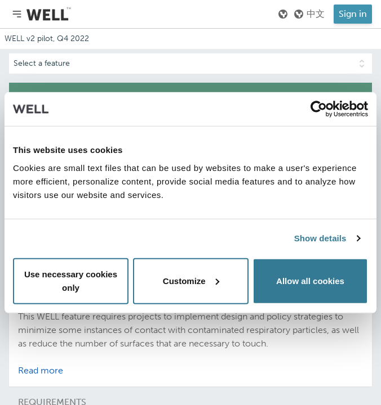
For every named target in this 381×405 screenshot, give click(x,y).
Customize (191, 280)
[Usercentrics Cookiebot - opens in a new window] (318, 109)
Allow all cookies (310, 280)
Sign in (353, 13)
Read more (40, 370)
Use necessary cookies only (70, 280)
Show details (320, 238)
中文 (309, 14)
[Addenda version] (190, 39)
